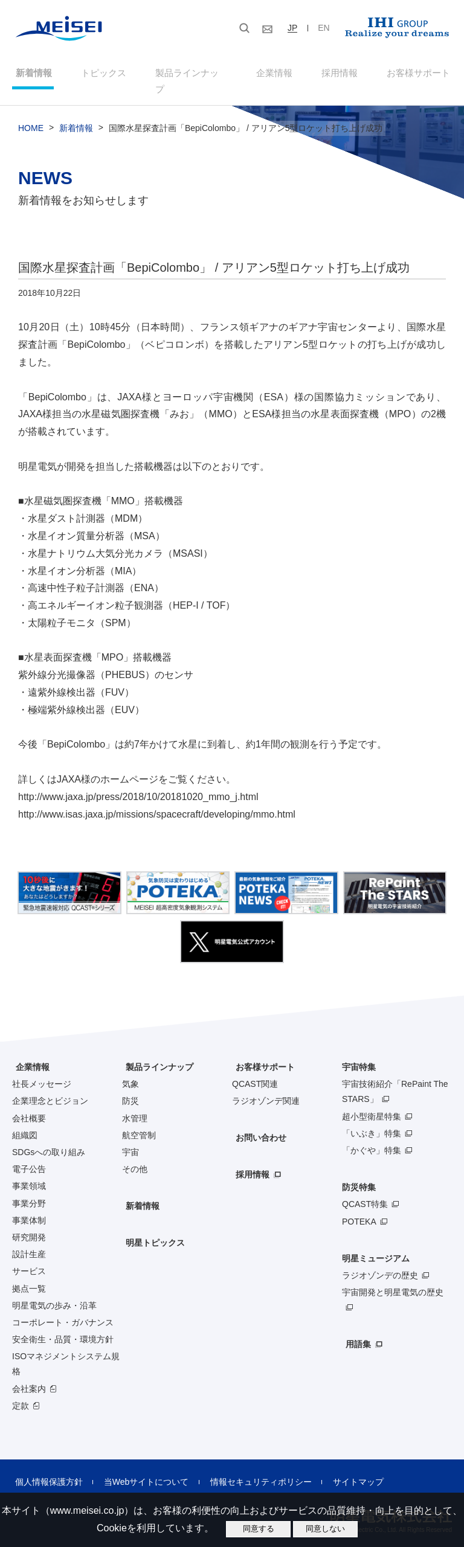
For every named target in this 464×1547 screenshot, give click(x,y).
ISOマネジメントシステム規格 (66, 1351)
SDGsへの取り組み (48, 1139)
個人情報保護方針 (46, 1469)
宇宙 (130, 1139)
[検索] (174, 29)
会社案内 (29, 1375)
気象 (130, 1071)
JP (292, 28)
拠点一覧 (29, 1275)
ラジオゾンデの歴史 (380, 1262)
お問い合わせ (257, 1125)
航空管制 (139, 1122)
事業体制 (29, 1207)
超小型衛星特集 (371, 1103)
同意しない (325, 1528)
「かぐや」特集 (371, 1137)
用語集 (354, 1331)
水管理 (134, 1105)
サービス (29, 1258)
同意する (258, 1528)
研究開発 (29, 1224)
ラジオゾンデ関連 (266, 1088)
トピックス (101, 74)
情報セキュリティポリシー (247, 1469)
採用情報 (340, 74)
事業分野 (29, 1190)
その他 (134, 1156)
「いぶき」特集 (371, 1120)
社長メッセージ (41, 1071)
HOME (31, 115)
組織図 (24, 1122)
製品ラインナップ (156, 1054)
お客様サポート (420, 74)
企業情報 (274, 74)
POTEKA (359, 1208)
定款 (20, 1392)
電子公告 (29, 1156)
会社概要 (29, 1105)
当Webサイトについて (138, 1469)
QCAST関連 (255, 1071)
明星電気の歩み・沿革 (54, 1292)
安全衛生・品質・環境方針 (63, 1326)
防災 (130, 1088)
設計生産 (29, 1241)
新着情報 (30, 74)
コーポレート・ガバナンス (63, 1310)
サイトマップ (339, 1469)
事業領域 (29, 1173)
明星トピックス (151, 1230)
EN (323, 28)
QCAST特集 (365, 1191)
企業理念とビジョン (50, 1088)
